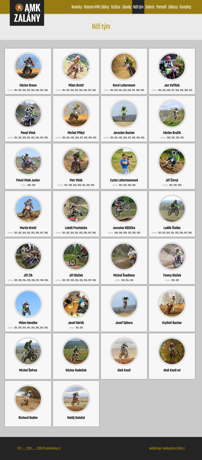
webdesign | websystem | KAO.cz (167, 448)
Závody (126, 7)
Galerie (149, 7)
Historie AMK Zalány (96, 7)
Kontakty (185, 7)
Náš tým (138, 7)
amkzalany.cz (53, 448)
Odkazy (173, 7)
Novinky (76, 7)
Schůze (115, 7)
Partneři (161, 7)
